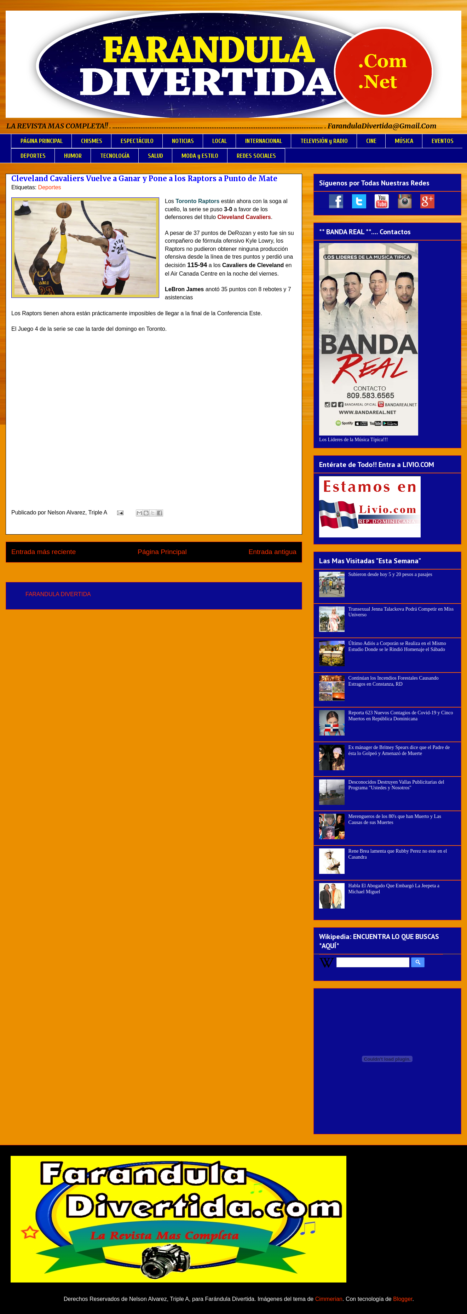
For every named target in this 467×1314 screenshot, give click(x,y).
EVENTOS (443, 141)
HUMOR (73, 155)
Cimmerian (328, 1299)
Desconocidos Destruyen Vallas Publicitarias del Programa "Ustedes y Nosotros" (396, 785)
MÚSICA (404, 141)
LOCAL (219, 141)
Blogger (402, 1299)
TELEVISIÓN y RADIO (324, 141)
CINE (371, 141)
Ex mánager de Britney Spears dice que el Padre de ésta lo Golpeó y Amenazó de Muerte (399, 750)
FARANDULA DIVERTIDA (58, 594)
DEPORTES (33, 155)
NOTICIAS (183, 141)
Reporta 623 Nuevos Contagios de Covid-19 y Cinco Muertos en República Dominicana (400, 715)
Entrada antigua (272, 551)
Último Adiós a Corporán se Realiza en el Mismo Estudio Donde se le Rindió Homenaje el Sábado (397, 646)
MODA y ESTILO (199, 155)
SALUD (155, 155)
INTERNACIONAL (263, 141)
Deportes (49, 187)
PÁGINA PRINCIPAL (42, 141)
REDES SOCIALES (256, 155)
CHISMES (91, 141)
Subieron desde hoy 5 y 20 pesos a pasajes (390, 574)
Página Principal (162, 551)
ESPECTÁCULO (137, 141)
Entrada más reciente (43, 551)
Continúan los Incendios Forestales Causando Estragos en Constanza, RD (393, 681)
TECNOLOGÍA (114, 155)
